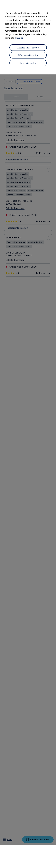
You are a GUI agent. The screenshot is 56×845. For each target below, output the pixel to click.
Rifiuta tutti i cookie (28, 55)
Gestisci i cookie (28, 62)
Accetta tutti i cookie (28, 47)
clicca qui (19, 37)
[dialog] (28, 422)
